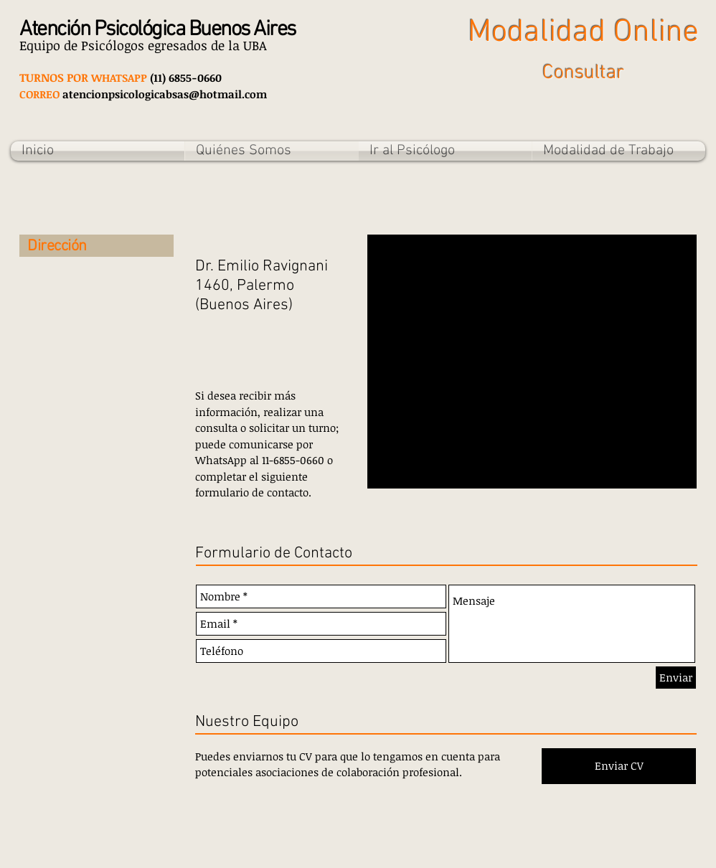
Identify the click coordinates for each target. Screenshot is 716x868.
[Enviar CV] (619, 766)
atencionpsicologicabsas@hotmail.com (164, 94)
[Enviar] (676, 677)
